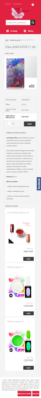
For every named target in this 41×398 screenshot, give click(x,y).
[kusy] (8, 123)
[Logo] (20, 12)
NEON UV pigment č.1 (15, 267)
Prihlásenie (8, 4)
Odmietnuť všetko (24, 393)
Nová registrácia (17, 4)
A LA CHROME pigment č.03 (18, 213)
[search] (32, 22)
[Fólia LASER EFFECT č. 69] (20, 57)
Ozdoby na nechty (15, 40)
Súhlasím (35, 393)
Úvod (7, 40)
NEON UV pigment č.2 (15, 321)
